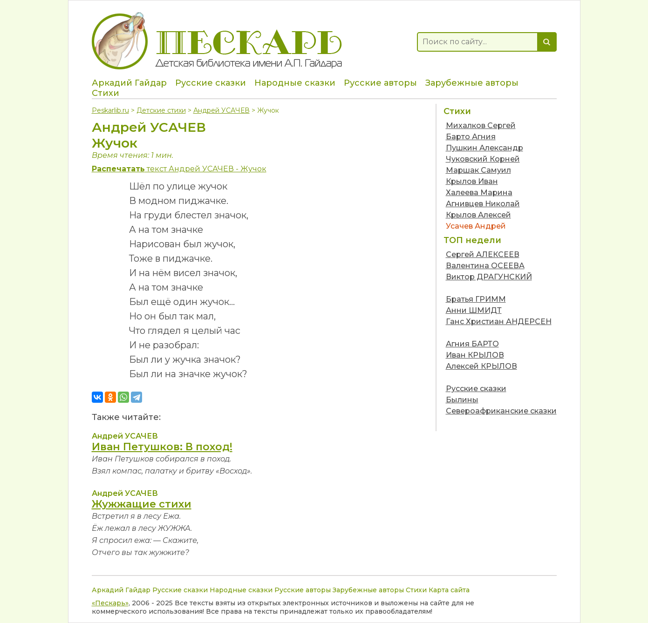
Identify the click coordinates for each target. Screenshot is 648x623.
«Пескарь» (110, 603)
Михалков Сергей (481, 125)
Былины (462, 399)
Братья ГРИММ (476, 299)
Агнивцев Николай (483, 203)
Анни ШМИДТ (474, 310)
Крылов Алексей (478, 214)
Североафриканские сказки (501, 410)
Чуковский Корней (483, 159)
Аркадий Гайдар (129, 83)
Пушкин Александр (484, 147)
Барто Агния (471, 136)
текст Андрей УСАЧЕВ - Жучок (179, 168)
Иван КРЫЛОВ (475, 355)
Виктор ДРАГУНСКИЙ (489, 276)
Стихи (105, 93)
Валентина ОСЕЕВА (485, 265)
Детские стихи (161, 110)
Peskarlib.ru (110, 110)
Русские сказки (210, 83)
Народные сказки (294, 83)
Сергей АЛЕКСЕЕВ (482, 254)
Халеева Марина (479, 192)
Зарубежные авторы (471, 83)
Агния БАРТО (472, 343)
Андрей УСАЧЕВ (221, 110)
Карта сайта (449, 590)
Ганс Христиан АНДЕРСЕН (499, 321)
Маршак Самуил (478, 170)
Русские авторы (380, 83)
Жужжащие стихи (141, 504)
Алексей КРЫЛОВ (481, 366)
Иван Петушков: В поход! (162, 446)
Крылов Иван (472, 181)
